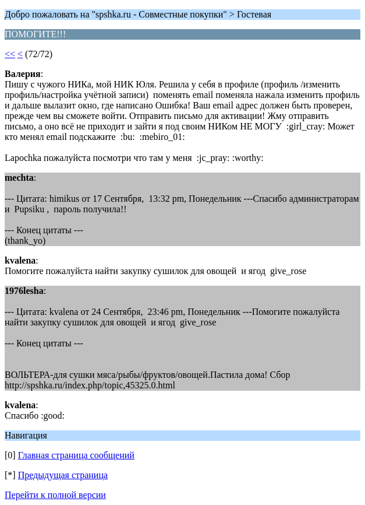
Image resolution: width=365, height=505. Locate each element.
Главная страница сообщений (76, 455)
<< (10, 54)
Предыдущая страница (63, 475)
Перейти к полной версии (55, 495)
